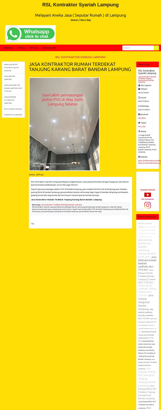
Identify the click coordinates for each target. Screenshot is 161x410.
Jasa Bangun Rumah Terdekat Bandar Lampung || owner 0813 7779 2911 (146, 276)
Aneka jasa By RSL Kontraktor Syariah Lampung (11, 67)
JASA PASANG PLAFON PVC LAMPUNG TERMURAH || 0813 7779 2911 (147, 329)
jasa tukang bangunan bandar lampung (145, 302)
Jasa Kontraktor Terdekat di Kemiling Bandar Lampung (61, 205)
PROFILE (21, 48)
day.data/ (142, 118)
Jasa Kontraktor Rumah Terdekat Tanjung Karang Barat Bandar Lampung (147, 79)
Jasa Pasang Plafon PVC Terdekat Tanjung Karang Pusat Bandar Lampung (147, 392)
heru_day (141, 126)
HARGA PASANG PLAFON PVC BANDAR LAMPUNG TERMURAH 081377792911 (146, 233)
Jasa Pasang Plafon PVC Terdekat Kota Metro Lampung (147, 405)
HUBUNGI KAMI (49, 48)
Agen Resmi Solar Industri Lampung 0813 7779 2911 (147, 322)
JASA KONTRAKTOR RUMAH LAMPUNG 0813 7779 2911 (13, 88)
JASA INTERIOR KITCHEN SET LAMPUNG (10, 100)
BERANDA (8, 48)
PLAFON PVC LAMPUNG (13, 115)
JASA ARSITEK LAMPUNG (9, 77)
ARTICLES (33, 48)
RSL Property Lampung (13, 109)
